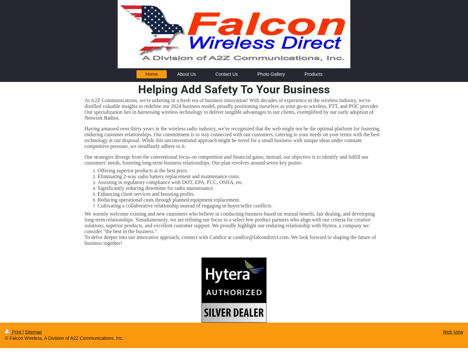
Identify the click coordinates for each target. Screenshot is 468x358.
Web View (453, 332)
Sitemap (33, 332)
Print (14, 332)
